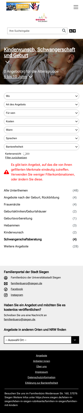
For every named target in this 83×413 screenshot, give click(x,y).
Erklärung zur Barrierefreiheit (41, 382)
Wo (8, 96)
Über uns (41, 366)
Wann (9, 129)
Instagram (17, 294)
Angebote (41, 355)
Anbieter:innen (41, 361)
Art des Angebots (16, 104)
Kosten (10, 121)
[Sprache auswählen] (72, 31)
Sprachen (11, 138)
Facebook (17, 289)
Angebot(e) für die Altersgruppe (31, 74)
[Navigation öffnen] (76, 7)
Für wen (10, 112)
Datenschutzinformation (41, 377)
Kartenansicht (17, 153)
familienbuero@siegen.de (26, 283)
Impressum (41, 372)
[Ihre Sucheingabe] (34, 31)
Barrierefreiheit (14, 146)
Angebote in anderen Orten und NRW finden (35, 330)
